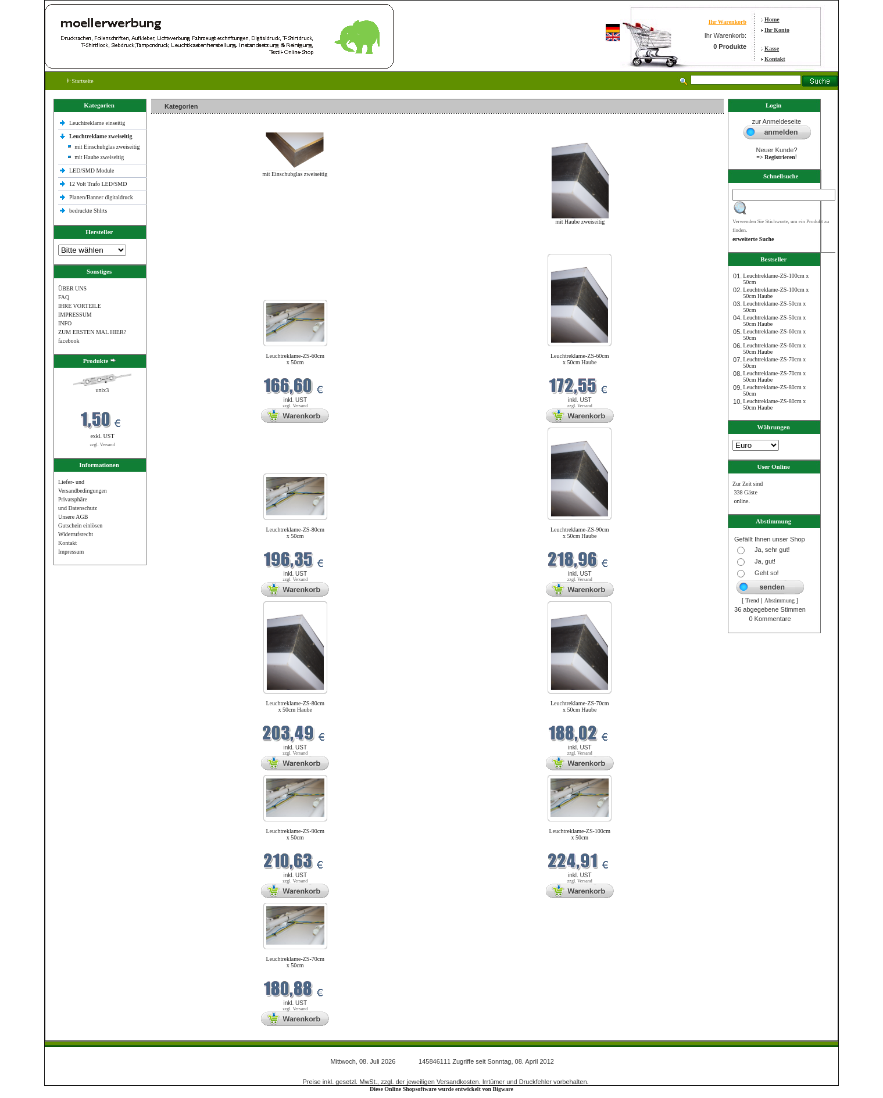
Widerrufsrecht (75, 534)
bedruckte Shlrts (88, 210)
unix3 (102, 390)
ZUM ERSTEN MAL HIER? (92, 332)
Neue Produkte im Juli (180, 246)
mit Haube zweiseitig (99, 157)
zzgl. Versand (102, 444)
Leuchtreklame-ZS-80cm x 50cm (295, 532)
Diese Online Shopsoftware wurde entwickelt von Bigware (441, 1089)
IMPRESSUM (75, 314)
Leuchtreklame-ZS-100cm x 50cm (580, 834)
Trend (752, 600)
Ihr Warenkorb (727, 22)
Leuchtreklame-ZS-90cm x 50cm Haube (579, 532)
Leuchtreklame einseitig (98, 123)
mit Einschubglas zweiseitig (107, 146)
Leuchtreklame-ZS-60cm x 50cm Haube (579, 359)
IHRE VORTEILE (79, 306)
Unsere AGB (73, 517)
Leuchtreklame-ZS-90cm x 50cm (295, 834)
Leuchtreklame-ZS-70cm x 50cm (295, 962)
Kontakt (774, 59)
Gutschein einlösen (80, 525)
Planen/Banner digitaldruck (101, 197)
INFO (65, 323)
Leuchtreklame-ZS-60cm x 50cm (295, 359)
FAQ (63, 297)
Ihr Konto (776, 30)
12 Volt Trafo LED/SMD (98, 184)
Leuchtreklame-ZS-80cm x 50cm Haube (295, 706)
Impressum (71, 551)
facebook (69, 341)
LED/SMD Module (92, 170)
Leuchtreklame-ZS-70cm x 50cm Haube (579, 706)
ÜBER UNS (72, 288)
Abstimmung (779, 600)
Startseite (80, 81)
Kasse (771, 48)
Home (772, 19)
